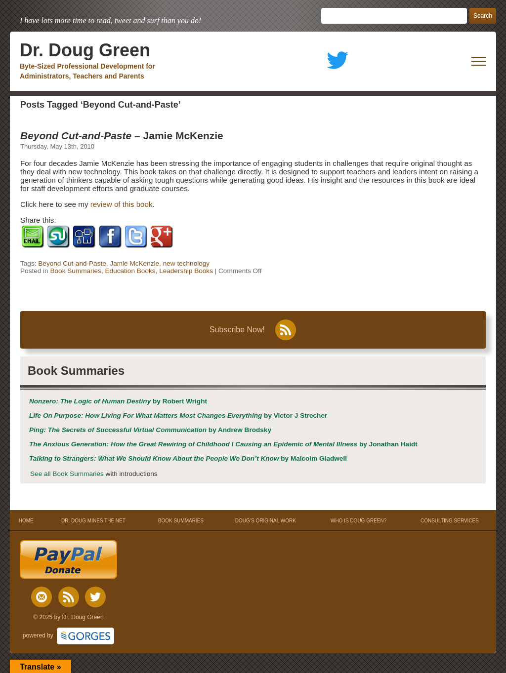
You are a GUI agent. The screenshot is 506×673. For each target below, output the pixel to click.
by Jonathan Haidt (223, 444)
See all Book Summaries (67, 473)
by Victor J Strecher (178, 415)
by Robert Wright (118, 401)
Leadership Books (186, 271)
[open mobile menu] (478, 61)
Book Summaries (75, 271)
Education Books (130, 271)
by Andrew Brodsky (150, 430)
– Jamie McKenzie (121, 135)
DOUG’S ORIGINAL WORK (265, 520)
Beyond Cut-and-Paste (72, 263)
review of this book (121, 204)
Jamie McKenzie (134, 263)
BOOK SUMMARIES (181, 520)
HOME (26, 520)
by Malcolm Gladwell (188, 458)
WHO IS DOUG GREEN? (358, 520)
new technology (186, 263)
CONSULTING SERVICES (450, 520)
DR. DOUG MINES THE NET (93, 520)
